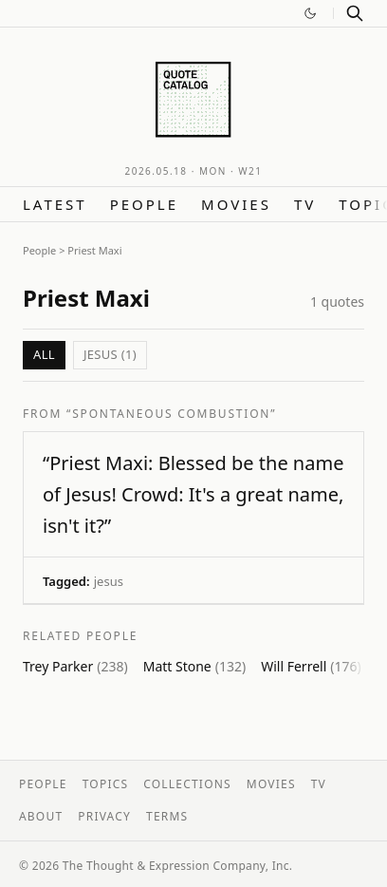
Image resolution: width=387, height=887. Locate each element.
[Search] (354, 13)
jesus (108, 581)
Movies (236, 204)
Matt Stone (195, 666)
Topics (106, 784)
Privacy (104, 816)
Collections (187, 784)
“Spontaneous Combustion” (171, 414)
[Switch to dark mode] (310, 13)
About (41, 816)
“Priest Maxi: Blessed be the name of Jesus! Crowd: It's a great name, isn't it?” (193, 494)
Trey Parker (75, 666)
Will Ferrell (311, 666)
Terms (167, 816)
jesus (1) (110, 354)
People (144, 204)
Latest (55, 204)
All (44, 354)
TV (305, 204)
